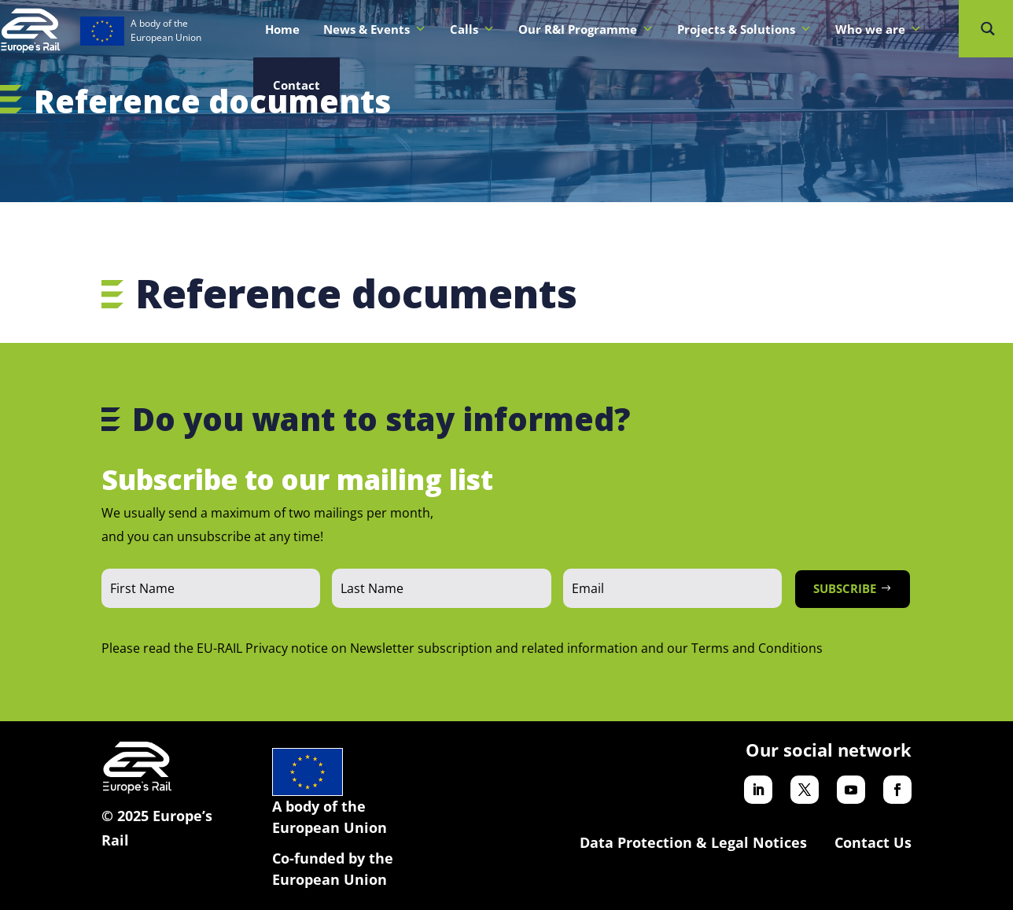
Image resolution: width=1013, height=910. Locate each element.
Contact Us (873, 842)
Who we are (878, 29)
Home (282, 29)
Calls (472, 29)
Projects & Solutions (744, 29)
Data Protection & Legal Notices (693, 842)
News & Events (374, 29)
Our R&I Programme (586, 29)
